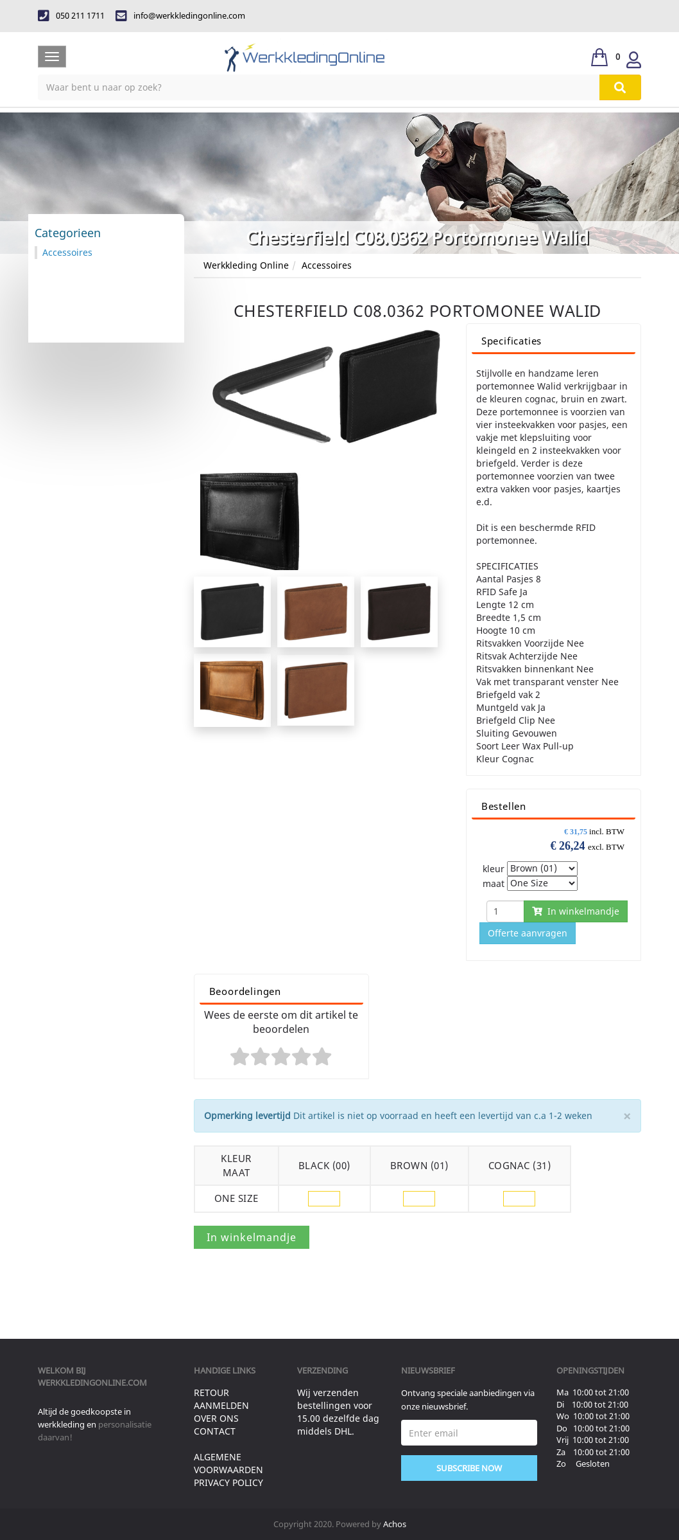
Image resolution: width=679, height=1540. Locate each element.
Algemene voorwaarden (228, 1463)
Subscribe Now (469, 1468)
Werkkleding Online (246, 265)
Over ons (216, 1418)
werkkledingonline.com (92, 1382)
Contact (215, 1431)
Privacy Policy (228, 1482)
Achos (394, 1524)
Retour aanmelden (221, 1398)
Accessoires (327, 265)
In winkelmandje (575, 911)
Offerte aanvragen (527, 933)
